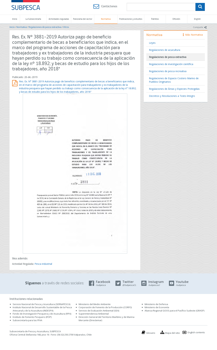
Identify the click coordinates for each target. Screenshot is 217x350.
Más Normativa (193, 34)
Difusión (176, 19)
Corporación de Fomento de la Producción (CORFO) (105, 307)
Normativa (106, 19)
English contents (196, 332)
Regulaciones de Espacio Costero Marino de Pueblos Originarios (174, 80)
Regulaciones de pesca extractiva (45, 27)
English (197, 19)
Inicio (14, 19)
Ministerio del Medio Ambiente (95, 304)
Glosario (150, 332)
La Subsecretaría (33, 19)
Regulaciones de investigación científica (171, 64)
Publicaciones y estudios (130, 19)
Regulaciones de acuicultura (164, 50)
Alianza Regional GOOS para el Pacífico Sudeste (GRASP (174, 310)
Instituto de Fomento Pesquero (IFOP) (32, 317)
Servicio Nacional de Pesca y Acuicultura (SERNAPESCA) (41, 304)
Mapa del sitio (172, 332)
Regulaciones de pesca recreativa (167, 71)
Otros (66, 27)
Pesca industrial (43, 263)
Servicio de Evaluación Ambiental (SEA (99, 310)
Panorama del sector (82, 19)
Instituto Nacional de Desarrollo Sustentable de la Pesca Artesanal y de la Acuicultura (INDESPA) (42, 309)
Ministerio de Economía (157, 307)
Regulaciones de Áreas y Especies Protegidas (174, 88)
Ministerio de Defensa (156, 304)
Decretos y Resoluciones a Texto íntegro (172, 96)
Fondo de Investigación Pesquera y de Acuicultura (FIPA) (42, 313)
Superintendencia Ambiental (94, 313)
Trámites (155, 19)
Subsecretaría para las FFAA (27, 320)
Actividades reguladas (59, 19)
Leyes (152, 42)
